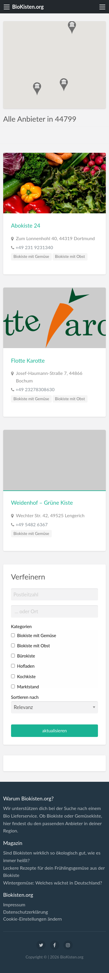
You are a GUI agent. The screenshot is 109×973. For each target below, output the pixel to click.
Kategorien (21, 626)
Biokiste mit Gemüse (31, 256)
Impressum (14, 904)
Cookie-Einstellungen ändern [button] (32, 919)
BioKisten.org (28, 6)
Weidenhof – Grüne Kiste (42, 502)
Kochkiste (23, 676)
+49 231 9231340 (34, 247)
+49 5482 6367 (32, 524)
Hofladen (23, 666)
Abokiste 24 (25, 225)
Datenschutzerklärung (25, 912)
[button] (64, 84)
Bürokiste (23, 655)
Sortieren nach (54, 703)
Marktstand (25, 686)
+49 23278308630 (35, 389)
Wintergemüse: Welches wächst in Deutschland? (52, 882)
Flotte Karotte (28, 360)
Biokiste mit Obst (70, 256)
